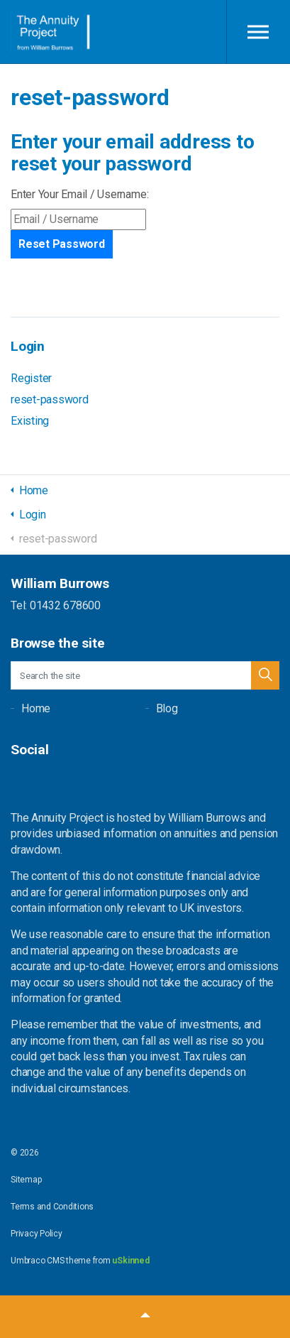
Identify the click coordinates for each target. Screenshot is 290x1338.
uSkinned (130, 1261)
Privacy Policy (36, 1234)
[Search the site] (145, 675)
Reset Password (61, 244)
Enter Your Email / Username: (79, 194)
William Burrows (51, 32)
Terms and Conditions (52, 1207)
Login (28, 346)
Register (31, 378)
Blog (167, 708)
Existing (30, 421)
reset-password (50, 399)
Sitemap (26, 1180)
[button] (265, 675)
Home (35, 708)
